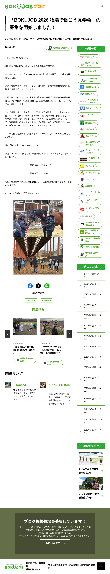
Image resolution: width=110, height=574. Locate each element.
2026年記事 (38, 293)
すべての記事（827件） (92, 275)
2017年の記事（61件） (92, 379)
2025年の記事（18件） (92, 296)
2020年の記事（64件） (92, 348)
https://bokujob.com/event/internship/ (21, 145)
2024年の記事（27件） (92, 306)
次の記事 (45, 300)
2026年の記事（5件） (92, 285)
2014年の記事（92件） (92, 410)
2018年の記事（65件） (92, 369)
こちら (46, 165)
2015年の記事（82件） (92, 400)
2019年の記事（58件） (92, 358)
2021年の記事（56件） (92, 337)
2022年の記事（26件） (92, 327)
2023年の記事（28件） (92, 317)
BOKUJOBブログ (13, 39)
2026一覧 (27, 39)
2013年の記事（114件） (93, 421)
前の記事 (31, 300)
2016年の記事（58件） (92, 390)
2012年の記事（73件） (92, 431)
